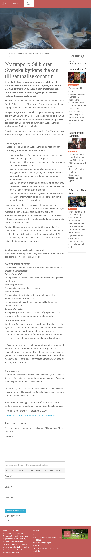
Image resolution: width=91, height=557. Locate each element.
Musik (77, 85)
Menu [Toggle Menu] (28, 3)
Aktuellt (12, 53)
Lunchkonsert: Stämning (76, 134)
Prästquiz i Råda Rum (77, 192)
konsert (75, 151)
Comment (10, 436)
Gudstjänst (72, 85)
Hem (6, 53)
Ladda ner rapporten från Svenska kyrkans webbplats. (30, 415)
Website (9, 498)
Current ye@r (12, 516)
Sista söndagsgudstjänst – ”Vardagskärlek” (78, 65)
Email (8, 487)
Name (8, 476)
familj (75, 209)
